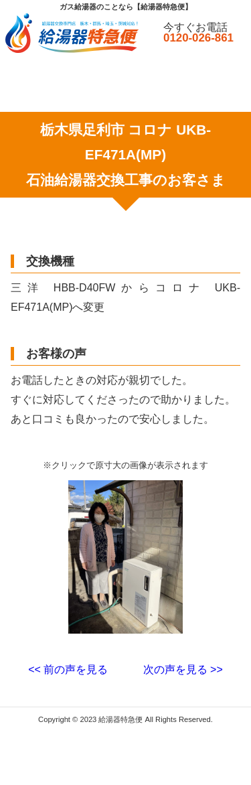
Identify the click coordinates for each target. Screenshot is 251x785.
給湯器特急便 (120, 719)
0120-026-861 (198, 37)
